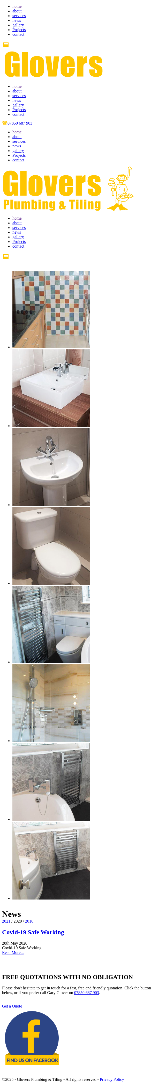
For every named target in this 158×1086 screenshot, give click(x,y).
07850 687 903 (86, 992)
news (16, 20)
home (17, 6)
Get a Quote (12, 1006)
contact (18, 34)
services (19, 15)
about (17, 11)
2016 (29, 921)
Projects (19, 29)
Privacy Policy (112, 1079)
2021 (6, 921)
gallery (18, 25)
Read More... (13, 952)
